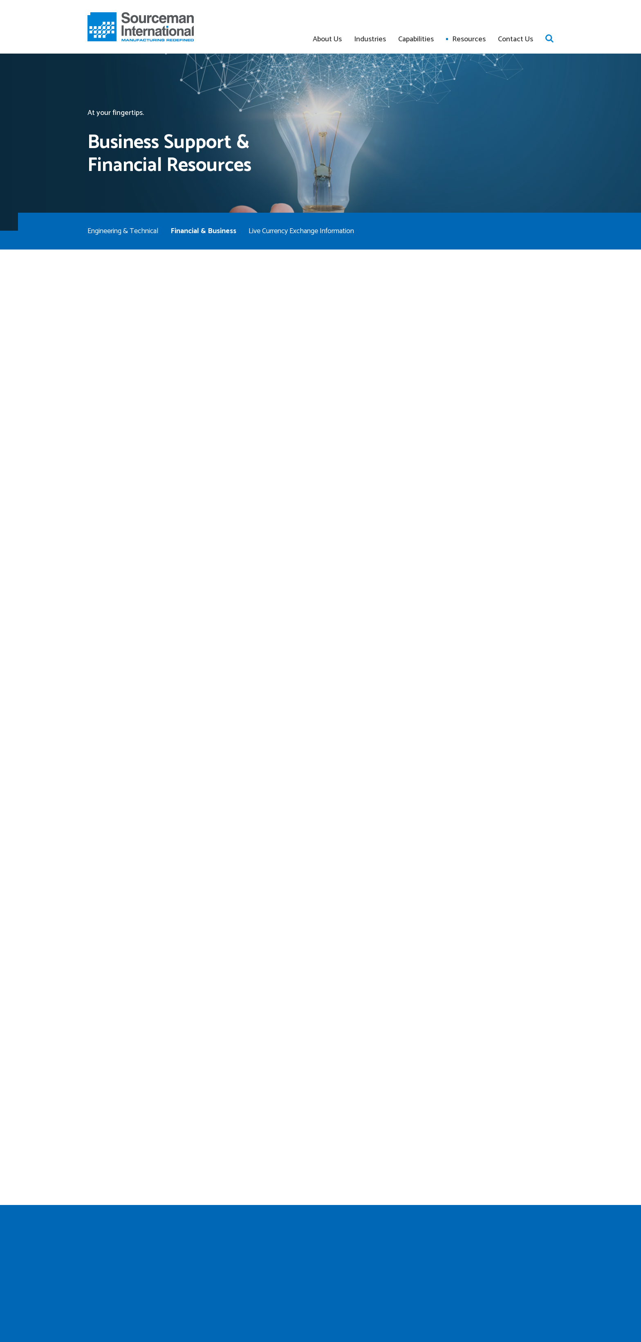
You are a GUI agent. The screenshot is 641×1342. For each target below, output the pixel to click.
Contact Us (515, 39)
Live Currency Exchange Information (301, 231)
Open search (549, 38)
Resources (469, 39)
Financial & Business (203, 231)
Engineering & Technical (122, 231)
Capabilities (416, 39)
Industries (370, 39)
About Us (327, 39)
